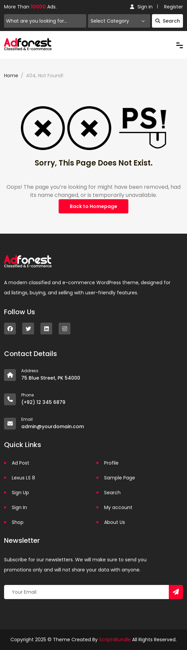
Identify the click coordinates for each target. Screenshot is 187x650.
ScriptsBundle (115, 639)
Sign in (141, 6)
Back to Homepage (93, 206)
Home (11, 75)
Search (167, 21)
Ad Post (20, 463)
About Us (114, 522)
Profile (111, 463)
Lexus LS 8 (23, 477)
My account (118, 507)
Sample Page (119, 477)
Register (173, 6)
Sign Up (20, 492)
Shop (18, 522)
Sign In (19, 507)
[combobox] (119, 21)
